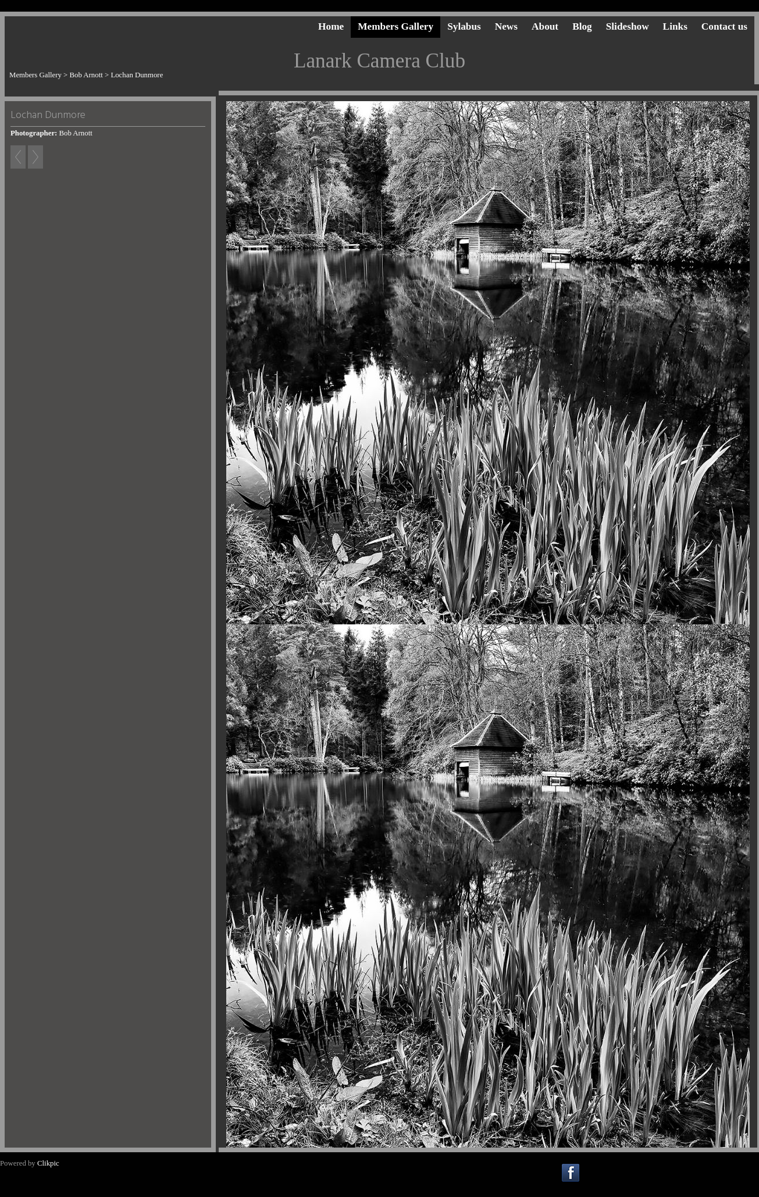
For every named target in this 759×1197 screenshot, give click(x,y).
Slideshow (627, 26)
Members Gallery (395, 26)
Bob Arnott (86, 75)
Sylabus (464, 26)
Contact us (724, 26)
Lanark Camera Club (379, 60)
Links (675, 26)
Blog (582, 26)
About (545, 26)
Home (331, 26)
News (506, 26)
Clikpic (48, 1163)
